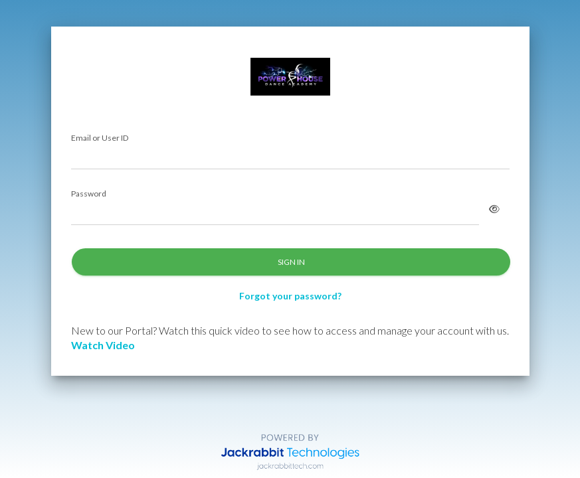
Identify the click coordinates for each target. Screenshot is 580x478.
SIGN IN (290, 262)
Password (88, 194)
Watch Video (103, 345)
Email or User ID (99, 138)
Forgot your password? (290, 295)
